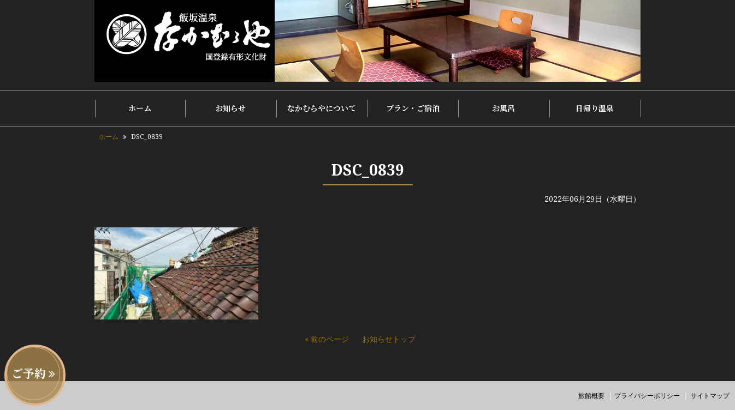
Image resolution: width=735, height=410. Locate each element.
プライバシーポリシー (647, 395)
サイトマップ (710, 395)
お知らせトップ (389, 339)
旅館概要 (591, 395)
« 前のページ (327, 339)
